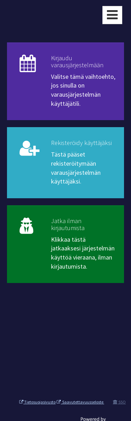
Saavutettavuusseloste (80, 402)
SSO (119, 402)
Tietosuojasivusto (37, 402)
